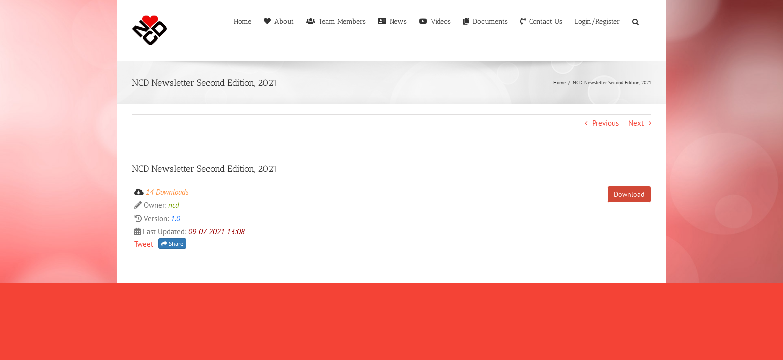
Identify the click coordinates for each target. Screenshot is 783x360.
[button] (648, 82)
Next (636, 165)
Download (629, 236)
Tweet (143, 286)
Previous (605, 165)
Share (172, 286)
